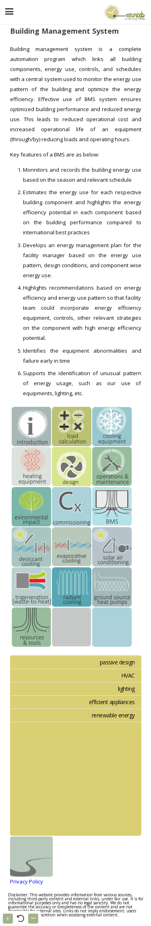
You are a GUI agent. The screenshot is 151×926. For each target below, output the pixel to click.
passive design (117, 662)
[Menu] (9, 12)
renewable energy (113, 715)
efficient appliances (112, 702)
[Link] (124, 12)
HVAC (128, 675)
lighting (126, 688)
